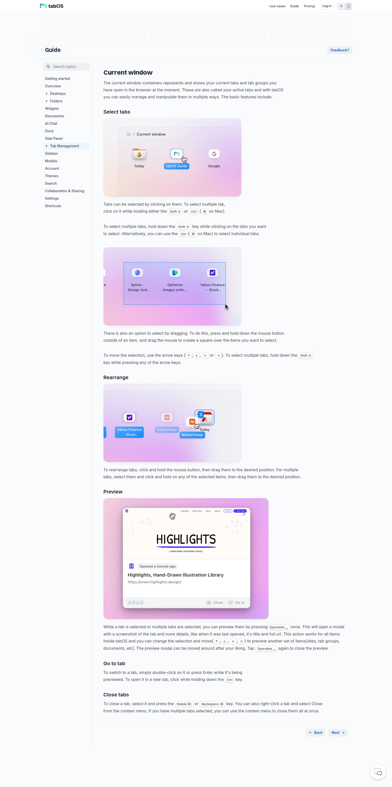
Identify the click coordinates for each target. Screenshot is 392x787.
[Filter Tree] (71, 66)
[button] (46, 93)
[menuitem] (278, 5)
